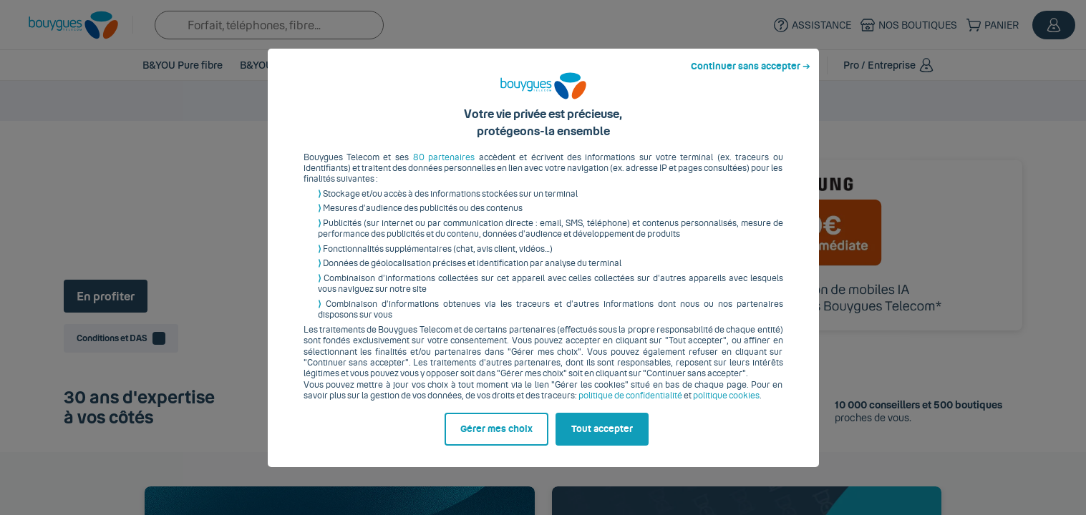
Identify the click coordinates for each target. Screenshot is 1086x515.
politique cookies (726, 407)
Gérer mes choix (496, 440)
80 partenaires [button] (444, 168)
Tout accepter (602, 440)
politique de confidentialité (630, 407)
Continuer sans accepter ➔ (750, 77)
